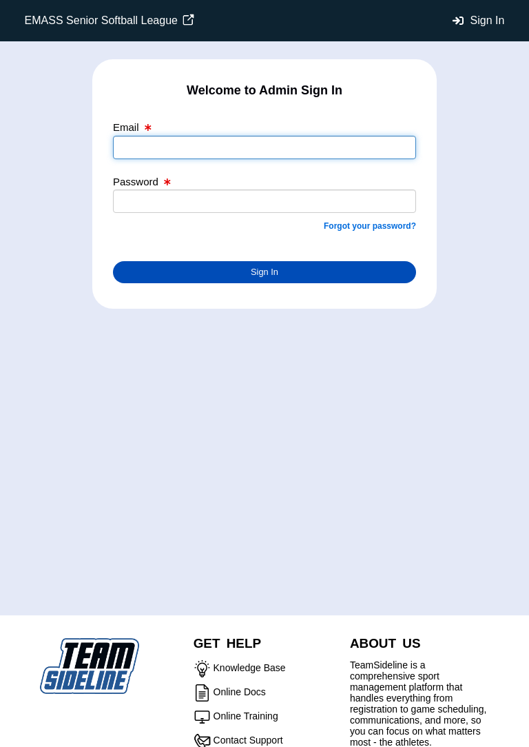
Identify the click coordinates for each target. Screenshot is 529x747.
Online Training (246, 716)
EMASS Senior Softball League (110, 20)
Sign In (487, 20)
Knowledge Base (250, 667)
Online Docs (240, 691)
